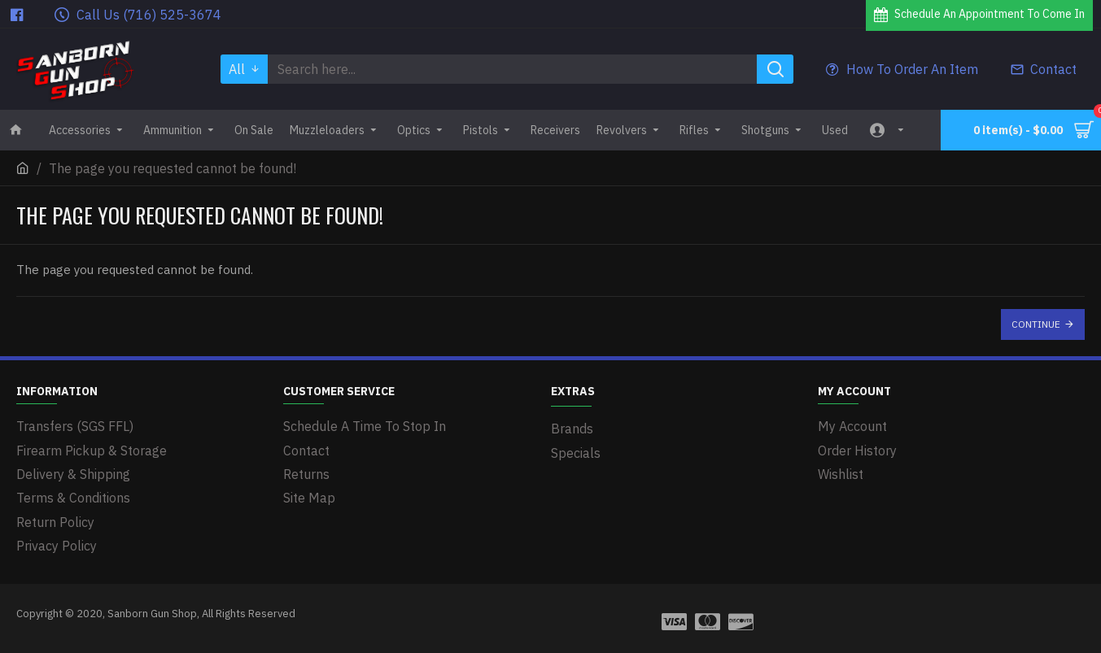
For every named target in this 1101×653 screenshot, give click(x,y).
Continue (1035, 324)
